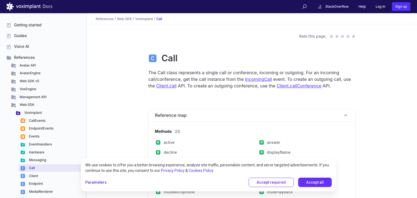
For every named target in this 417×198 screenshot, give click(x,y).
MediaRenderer (40, 191)
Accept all (315, 182)
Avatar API (27, 65)
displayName (279, 152)
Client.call (166, 86)
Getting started (28, 25)
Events (34, 136)
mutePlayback (280, 191)
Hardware (36, 152)
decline (170, 152)
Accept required (271, 182)
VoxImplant (32, 113)
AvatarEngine (30, 73)
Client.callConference (299, 86)
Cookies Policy (201, 170)
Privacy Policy (173, 170)
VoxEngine (27, 89)
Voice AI (21, 46)
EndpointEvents (41, 128)
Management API (32, 97)
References (24, 57)
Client (33, 176)
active (169, 142)
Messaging (37, 160)
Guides (20, 35)
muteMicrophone (179, 191)
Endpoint (35, 184)
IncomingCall (258, 79)
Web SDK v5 (29, 81)
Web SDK (26, 105)
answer (273, 142)
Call (31, 168)
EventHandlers (40, 144)
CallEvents (36, 121)
